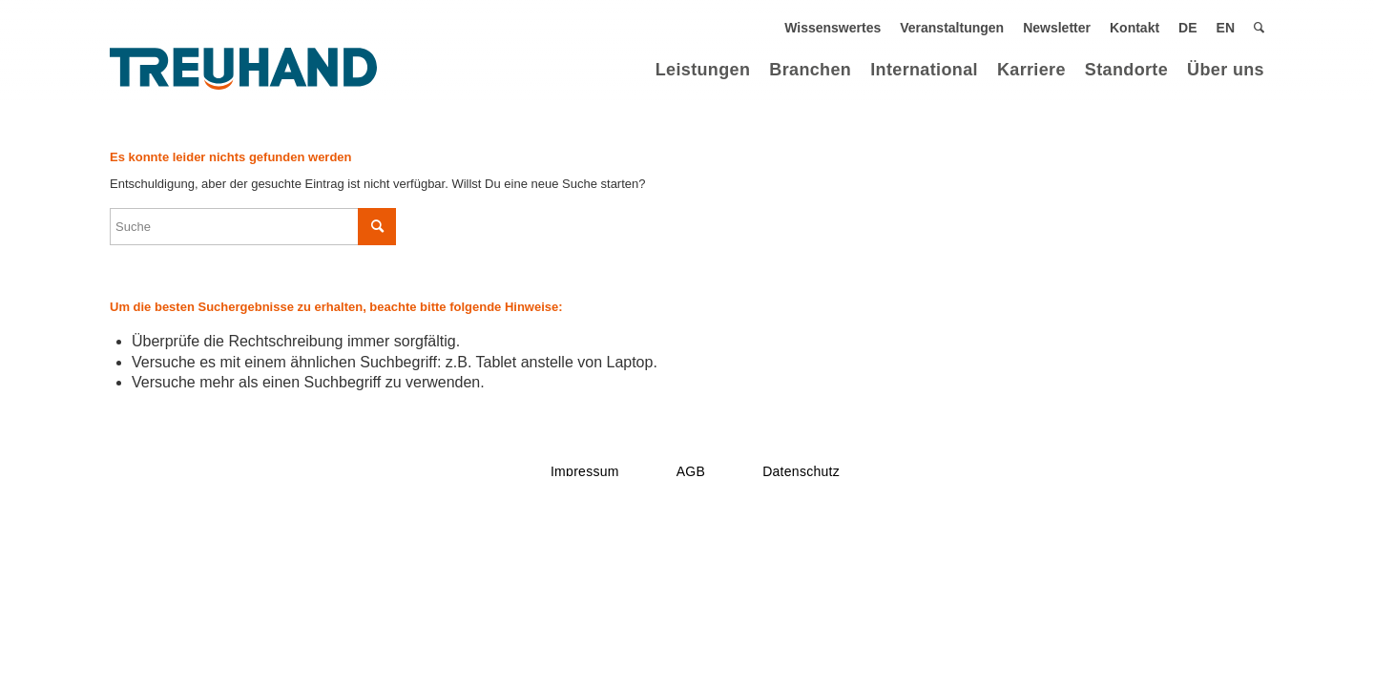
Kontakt (1134, 27)
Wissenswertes (832, 27)
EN (1226, 27)
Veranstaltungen (952, 27)
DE (1187, 27)
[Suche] (1259, 27)
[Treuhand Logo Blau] (243, 70)
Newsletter (1057, 27)
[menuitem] (832, 27)
